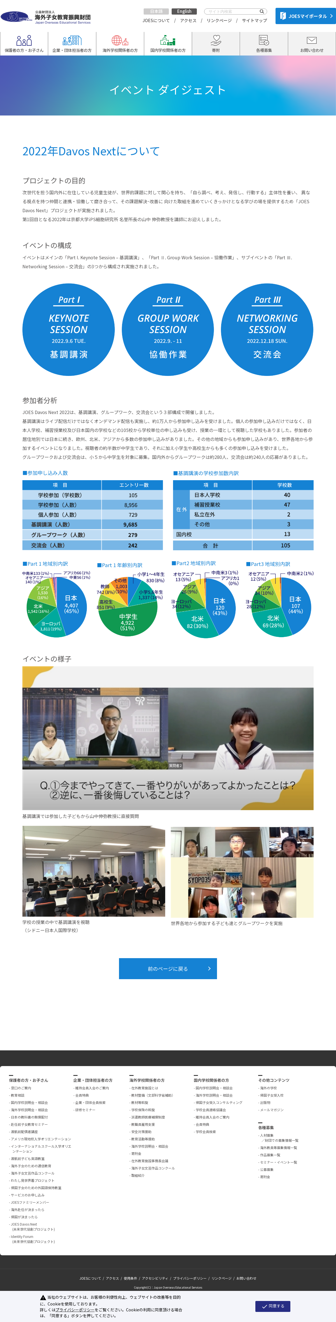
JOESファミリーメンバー (30, 1202)
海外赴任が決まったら (28, 1209)
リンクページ (219, 20)
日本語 (156, 11)
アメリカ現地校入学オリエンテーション (41, 1138)
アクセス (188, 20)
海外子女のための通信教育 (31, 1165)
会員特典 (82, 1095)
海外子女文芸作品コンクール (33, 1173)
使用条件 (130, 1278)
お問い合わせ (246, 1278)
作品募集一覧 (270, 1154)
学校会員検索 (206, 1131)
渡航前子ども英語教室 (28, 1158)
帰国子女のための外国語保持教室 (36, 1187)
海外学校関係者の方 (147, 1080)
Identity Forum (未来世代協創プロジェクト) (33, 1239)
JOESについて (156, 20)
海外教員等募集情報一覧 (278, 1147)
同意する (272, 1306)
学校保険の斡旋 (143, 1109)
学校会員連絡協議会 (211, 1109)
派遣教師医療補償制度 (148, 1117)
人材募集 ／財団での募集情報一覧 (279, 1138)
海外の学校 (268, 1087)
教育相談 (17, 1095)
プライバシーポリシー (190, 1278)
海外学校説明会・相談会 (29, 1109)
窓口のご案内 (21, 1087)
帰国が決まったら (24, 1216)
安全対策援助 (141, 1131)
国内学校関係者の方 (211, 1080)
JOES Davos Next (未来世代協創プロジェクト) (33, 1226)
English (184, 11)
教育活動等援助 (143, 1138)
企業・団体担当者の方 (93, 1080)
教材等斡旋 (139, 1102)
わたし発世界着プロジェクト (33, 1180)
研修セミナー (85, 1109)
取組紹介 (138, 1175)
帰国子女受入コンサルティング (219, 1102)
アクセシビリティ (155, 1278)
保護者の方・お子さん (28, 1080)
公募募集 (267, 1169)
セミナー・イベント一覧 (278, 1162)
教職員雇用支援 (143, 1124)
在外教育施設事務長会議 (149, 1160)
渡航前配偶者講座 (24, 1131)
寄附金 (136, 1153)
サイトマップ (254, 20)
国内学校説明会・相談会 (29, 1102)
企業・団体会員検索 (90, 1102)
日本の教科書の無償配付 (29, 1117)
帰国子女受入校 (272, 1095)
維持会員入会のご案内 (92, 1087)
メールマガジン (272, 1109)
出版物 (265, 1102)
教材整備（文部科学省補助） (153, 1095)
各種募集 (266, 1127)
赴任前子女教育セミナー (29, 1124)
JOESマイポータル (303, 16)
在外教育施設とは (144, 1087)
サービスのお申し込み (28, 1194)
